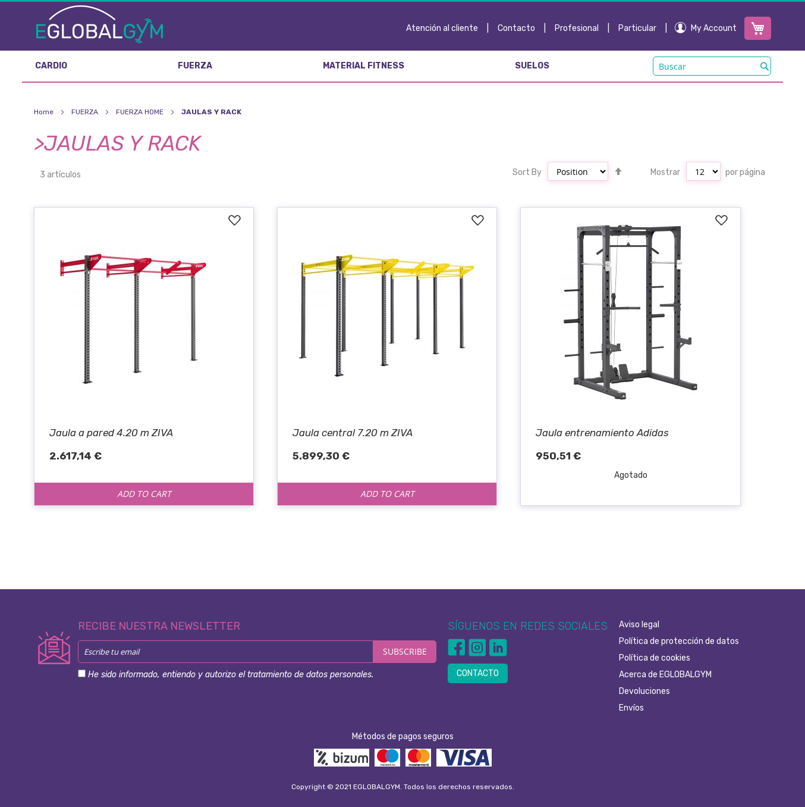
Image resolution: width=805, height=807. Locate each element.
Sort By (527, 172)
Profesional (577, 28)
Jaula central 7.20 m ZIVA (353, 433)
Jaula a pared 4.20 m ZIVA (111, 433)
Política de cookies (654, 658)
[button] (234, 221)
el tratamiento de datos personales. (305, 675)
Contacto (516, 28)
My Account (714, 28)
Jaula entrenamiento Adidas (602, 433)
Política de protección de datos (679, 641)
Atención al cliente (442, 28)
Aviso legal (639, 625)
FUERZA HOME (140, 112)
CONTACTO (478, 673)
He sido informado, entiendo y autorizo (230, 675)
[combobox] (712, 66)
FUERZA (85, 112)
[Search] (764, 66)
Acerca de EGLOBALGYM (665, 675)
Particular (637, 28)
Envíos (631, 708)
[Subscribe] (404, 651)
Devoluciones (644, 691)
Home (44, 112)
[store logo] (99, 24)
